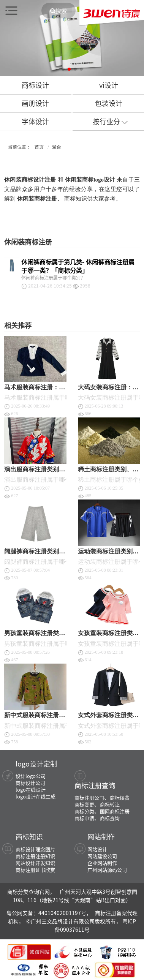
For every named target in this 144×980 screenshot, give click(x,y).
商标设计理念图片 (35, 849)
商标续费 (120, 797)
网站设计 (97, 849)
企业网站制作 (102, 862)
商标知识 (29, 836)
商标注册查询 (95, 785)
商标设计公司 (30, 782)
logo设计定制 (36, 763)
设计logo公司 (31, 775)
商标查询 (110, 818)
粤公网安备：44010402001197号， (49, 913)
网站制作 (101, 836)
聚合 (56, 147)
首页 (39, 147)
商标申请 (84, 818)
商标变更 (84, 804)
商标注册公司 (89, 797)
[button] (63, 69)
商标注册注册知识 (35, 856)
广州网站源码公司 (107, 869)
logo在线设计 (31, 789)
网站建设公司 (102, 856)
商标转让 (110, 804)
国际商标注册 (115, 811)
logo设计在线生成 (35, 796)
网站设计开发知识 (35, 862)
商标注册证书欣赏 (35, 869)
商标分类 (84, 811)
